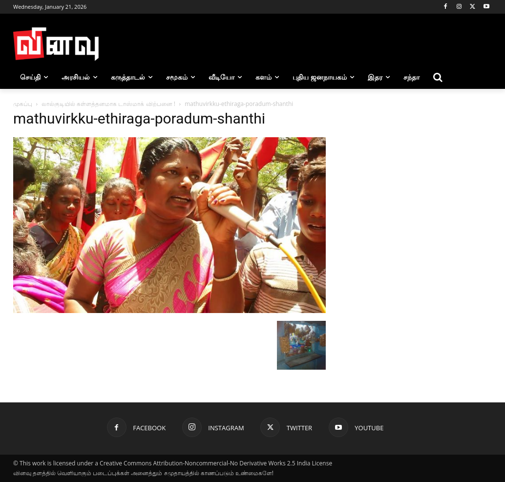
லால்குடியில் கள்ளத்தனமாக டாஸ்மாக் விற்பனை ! (108, 104)
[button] (438, 77)
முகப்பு (22, 104)
